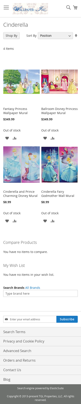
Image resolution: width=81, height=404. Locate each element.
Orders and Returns (19, 360)
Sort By (31, 35)
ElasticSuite (57, 388)
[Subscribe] (67, 319)
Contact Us (12, 369)
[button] (7, 138)
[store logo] (30, 8)
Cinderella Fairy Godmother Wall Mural (57, 194)
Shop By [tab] (11, 35)
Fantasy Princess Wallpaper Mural (15, 111)
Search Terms (14, 331)
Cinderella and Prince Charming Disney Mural (20, 194)
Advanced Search (17, 350)
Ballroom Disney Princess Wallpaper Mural (59, 111)
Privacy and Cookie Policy (23, 341)
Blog (6, 379)
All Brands (32, 288)
